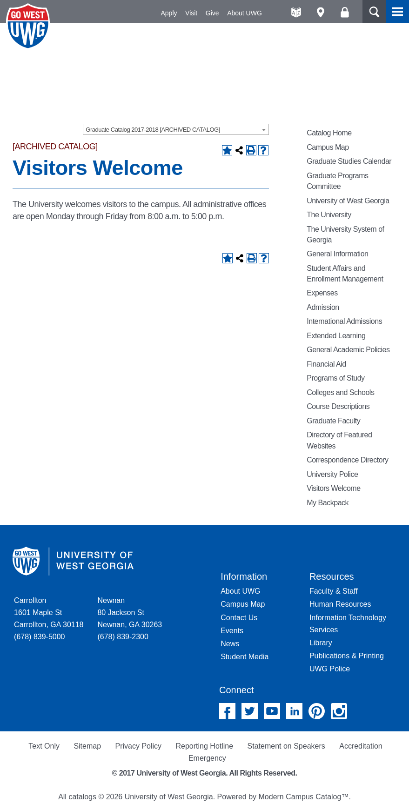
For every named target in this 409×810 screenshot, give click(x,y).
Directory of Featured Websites (339, 440)
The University (329, 215)
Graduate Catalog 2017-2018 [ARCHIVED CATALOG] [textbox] (153, 129)
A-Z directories (296, 12)
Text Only (44, 746)
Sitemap (87, 746)
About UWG (244, 13)
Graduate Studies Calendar (349, 161)
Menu (397, 11)
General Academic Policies (348, 350)
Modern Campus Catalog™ (304, 797)
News (230, 644)
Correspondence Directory (347, 460)
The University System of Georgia (345, 234)
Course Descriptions (338, 406)
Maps (320, 12)
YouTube (272, 711)
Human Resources (340, 604)
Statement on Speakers (286, 746)
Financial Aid (326, 364)
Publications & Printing (346, 656)
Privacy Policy (138, 746)
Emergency (207, 758)
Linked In (294, 711)
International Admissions (344, 321)
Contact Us (239, 618)
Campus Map (328, 147)
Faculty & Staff (333, 591)
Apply (169, 13)
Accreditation (360, 746)
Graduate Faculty (333, 421)
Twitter (249, 711)
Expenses (322, 293)
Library (320, 643)
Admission (323, 307)
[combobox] (176, 129)
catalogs (82, 797)
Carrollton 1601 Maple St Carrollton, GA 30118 (48, 612)
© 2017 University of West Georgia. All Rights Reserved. (204, 773)
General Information (337, 254)
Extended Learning (336, 336)
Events (232, 631)
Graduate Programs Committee (337, 181)
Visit (191, 13)
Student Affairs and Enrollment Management (345, 273)
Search (374, 11)
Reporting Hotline (205, 746)
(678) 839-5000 (39, 637)
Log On (345, 12)
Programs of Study (335, 378)
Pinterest (316, 711)
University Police (332, 474)
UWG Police (329, 669)
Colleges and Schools (340, 392)
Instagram (339, 711)
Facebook (227, 711)
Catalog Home (329, 133)
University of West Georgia (29, 26)
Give (212, 13)
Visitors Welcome (333, 488)
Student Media (244, 657)
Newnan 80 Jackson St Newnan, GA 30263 (129, 612)
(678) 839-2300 (122, 637)
